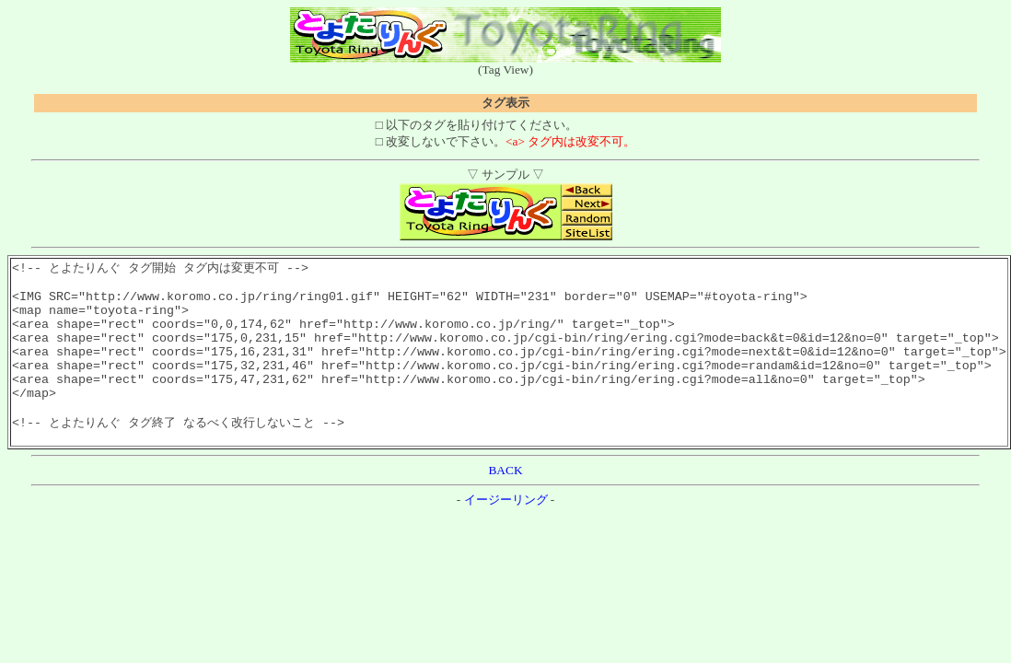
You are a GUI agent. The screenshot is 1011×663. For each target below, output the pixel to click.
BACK (505, 502)
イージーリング (506, 532)
